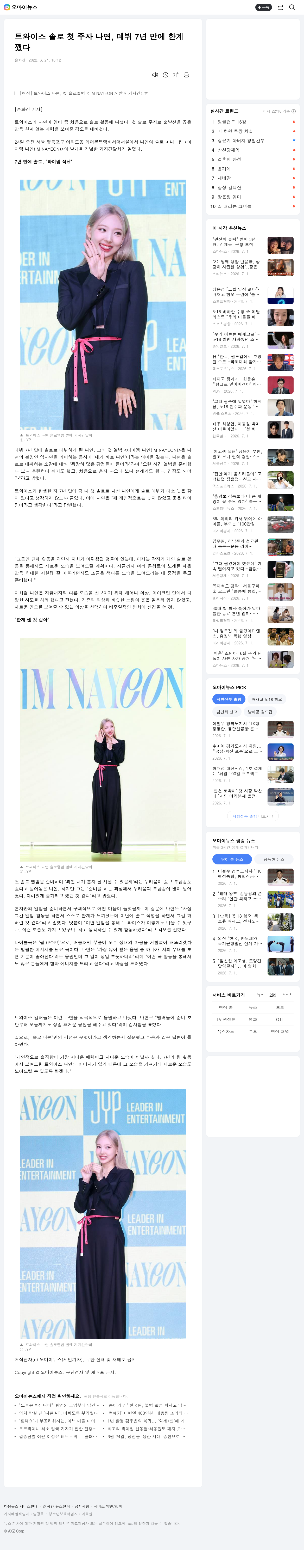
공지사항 (82, 1506)
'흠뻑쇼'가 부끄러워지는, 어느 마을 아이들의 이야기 (59, 1421)
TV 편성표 (226, 1019)
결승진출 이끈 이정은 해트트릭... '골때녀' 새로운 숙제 (59, 1436)
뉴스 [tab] (260, 994)
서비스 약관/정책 (108, 1506)
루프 (253, 1031)
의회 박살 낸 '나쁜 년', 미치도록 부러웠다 (58, 1413)
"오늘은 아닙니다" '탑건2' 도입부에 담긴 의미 (59, 1405)
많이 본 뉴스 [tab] (232, 859)
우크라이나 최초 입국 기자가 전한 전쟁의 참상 (59, 1429)
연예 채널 (280, 1031)
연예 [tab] (272, 994)
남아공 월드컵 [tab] (260, 712)
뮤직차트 (226, 1031)
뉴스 (253, 1007)
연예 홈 (226, 1007)
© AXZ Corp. (15, 1531)
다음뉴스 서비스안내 (21, 1506)
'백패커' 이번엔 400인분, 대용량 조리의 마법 (148, 1413)
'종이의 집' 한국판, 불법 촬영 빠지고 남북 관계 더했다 (148, 1405)
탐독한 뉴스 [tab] (273, 859)
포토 (280, 1007)
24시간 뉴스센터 (56, 1506)
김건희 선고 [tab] (227, 712)
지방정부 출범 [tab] (229, 699)
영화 (253, 1019)
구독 (263, 7)
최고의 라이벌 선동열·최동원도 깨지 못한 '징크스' (148, 1429)
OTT (280, 1019)
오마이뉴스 (24, 7)
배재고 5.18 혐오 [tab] (267, 699)
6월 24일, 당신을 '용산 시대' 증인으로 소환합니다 (148, 1436)
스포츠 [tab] (287, 994)
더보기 (253, 816)
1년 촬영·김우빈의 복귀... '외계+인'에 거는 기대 (148, 1421)
